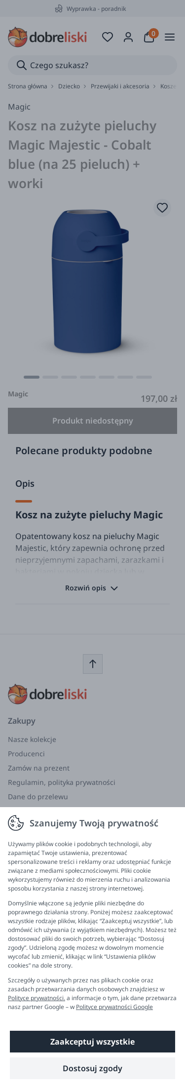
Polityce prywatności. (36, 998)
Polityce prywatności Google (114, 1007)
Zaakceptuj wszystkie (92, 1041)
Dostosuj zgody (92, 1068)
